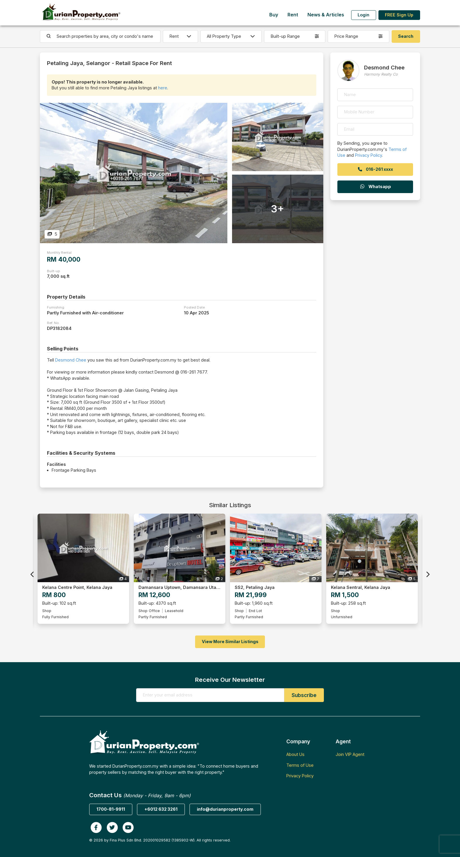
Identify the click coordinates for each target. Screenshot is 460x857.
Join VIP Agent (350, 754)
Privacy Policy (368, 155)
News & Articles (325, 15)
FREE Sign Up (399, 14)
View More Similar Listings (230, 641)
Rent (293, 15)
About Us (295, 754)
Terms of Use (300, 765)
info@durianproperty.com (225, 809)
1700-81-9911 (111, 809)
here (162, 87)
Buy (273, 15)
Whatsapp (375, 186)
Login (363, 14)
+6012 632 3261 (160, 809)
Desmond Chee (70, 359)
